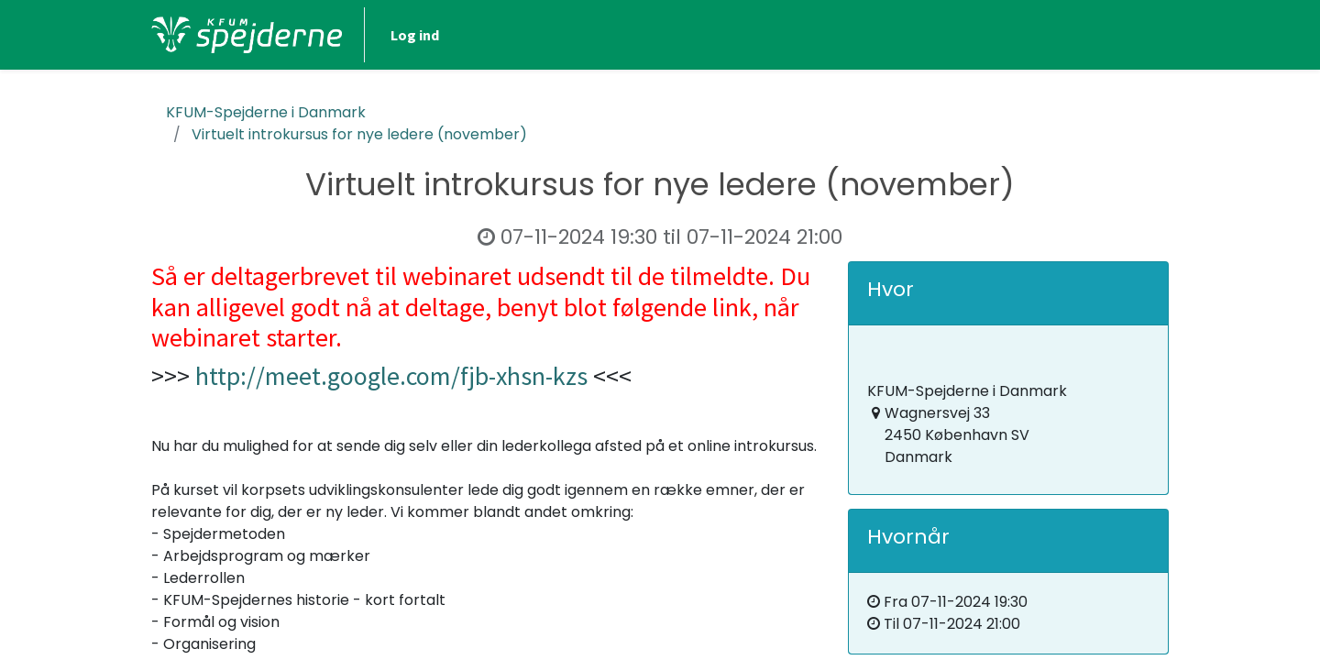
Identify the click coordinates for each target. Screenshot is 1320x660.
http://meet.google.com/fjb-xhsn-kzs (391, 375)
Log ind (414, 35)
